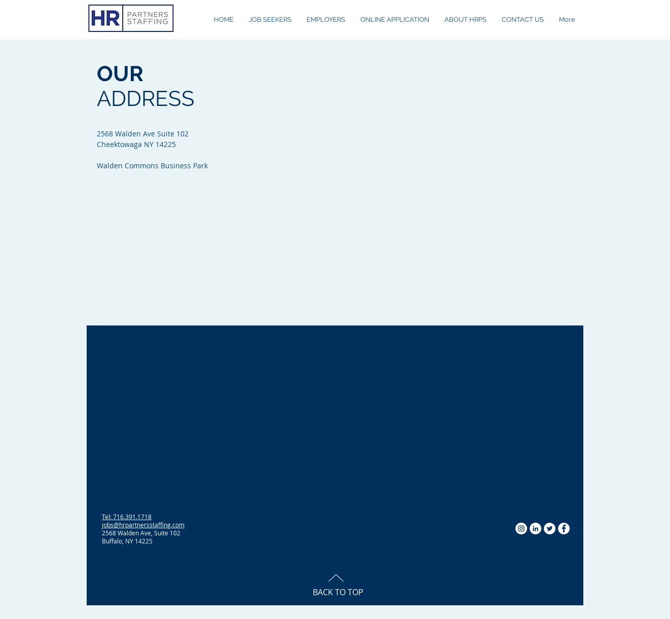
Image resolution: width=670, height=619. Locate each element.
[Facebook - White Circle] (564, 528)
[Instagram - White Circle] (521, 528)
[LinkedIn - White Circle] (535, 528)
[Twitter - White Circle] (549, 528)
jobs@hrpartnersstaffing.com (143, 525)
